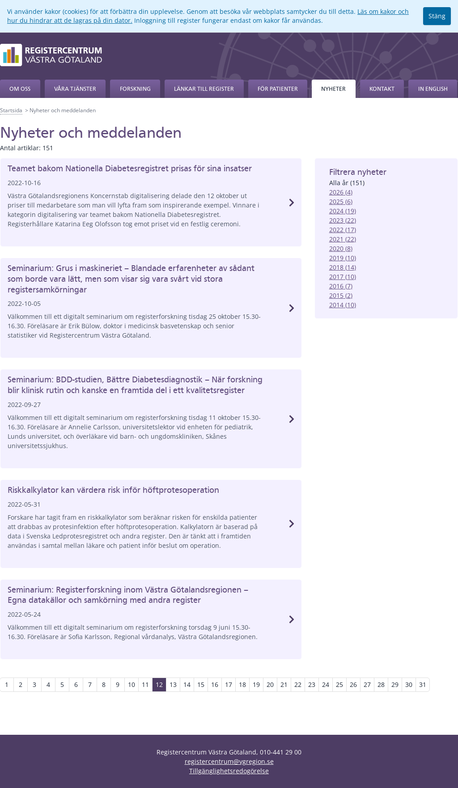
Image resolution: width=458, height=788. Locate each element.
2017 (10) (342, 276)
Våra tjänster (75, 88)
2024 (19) (342, 211)
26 (353, 684)
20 (270, 684)
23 (311, 684)
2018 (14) (342, 267)
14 (187, 684)
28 (381, 684)
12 (159, 684)
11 (145, 684)
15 (200, 684)
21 (284, 684)
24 (325, 684)
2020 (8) (340, 248)
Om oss (19, 88)
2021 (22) (342, 239)
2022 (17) (342, 229)
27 (367, 684)
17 (228, 684)
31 (422, 684)
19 (256, 684)
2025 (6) (340, 201)
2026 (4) (340, 192)
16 (214, 684)
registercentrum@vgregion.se (229, 761)
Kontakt (381, 88)
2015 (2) (340, 295)
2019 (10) (342, 258)
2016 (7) (340, 286)
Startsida (11, 110)
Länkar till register (204, 88)
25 (339, 684)
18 (242, 684)
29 (395, 684)
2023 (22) (342, 220)
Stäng (436, 16)
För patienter (278, 88)
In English (433, 88)
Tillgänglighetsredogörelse (229, 771)
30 (408, 684)
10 (131, 684)
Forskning (135, 88)
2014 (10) (342, 305)
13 (173, 684)
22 (297, 684)
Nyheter (333, 88)
